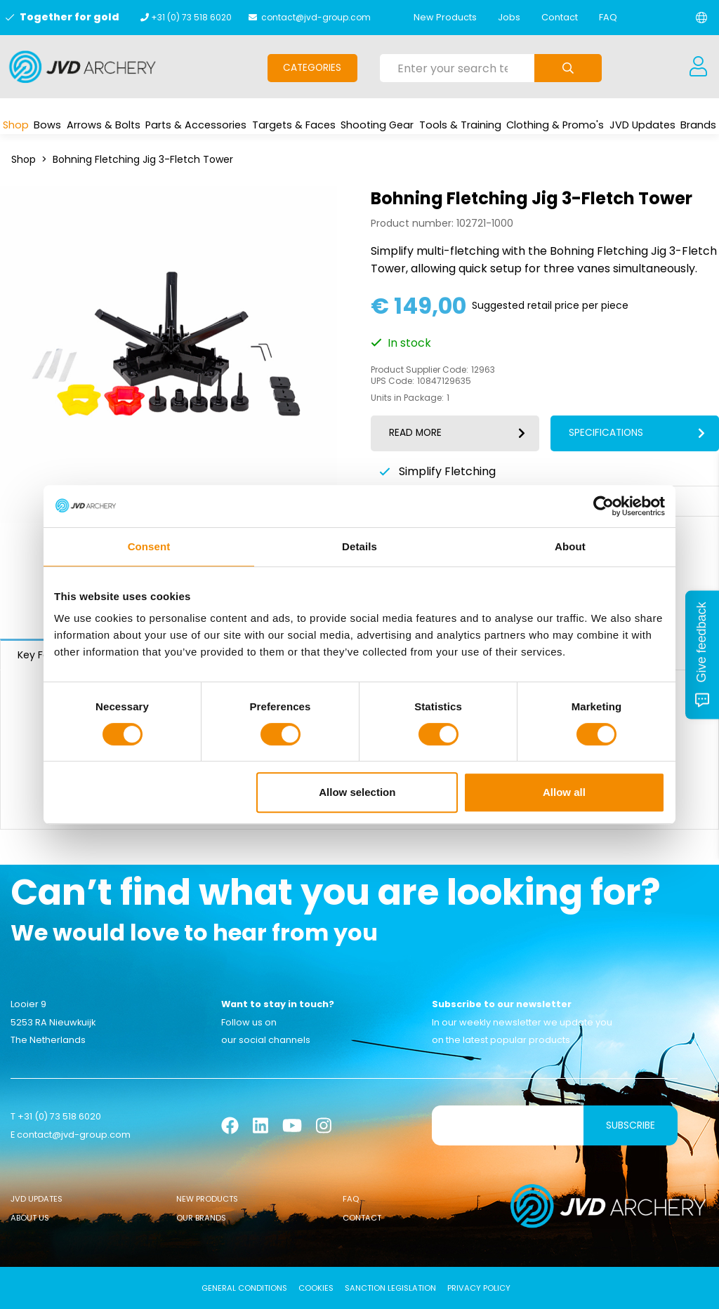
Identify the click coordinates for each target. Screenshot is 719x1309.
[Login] (698, 66)
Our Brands (201, 1217)
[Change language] (701, 17)
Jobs (509, 17)
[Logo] (82, 67)
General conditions (244, 1288)
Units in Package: (407, 398)
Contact (559, 17)
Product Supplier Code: (419, 370)
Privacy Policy (478, 1288)
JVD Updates (36, 1198)
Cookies (316, 1288)
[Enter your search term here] (457, 68)
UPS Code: (392, 381)
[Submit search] (568, 68)
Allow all (564, 792)
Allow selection (357, 792)
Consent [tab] (149, 546)
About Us (30, 1217)
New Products (445, 17)
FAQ (608, 17)
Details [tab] (359, 546)
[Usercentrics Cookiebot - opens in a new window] (603, 506)
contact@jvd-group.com (316, 17)
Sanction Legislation (390, 1288)
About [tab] (570, 546)
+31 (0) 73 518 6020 (191, 17)
